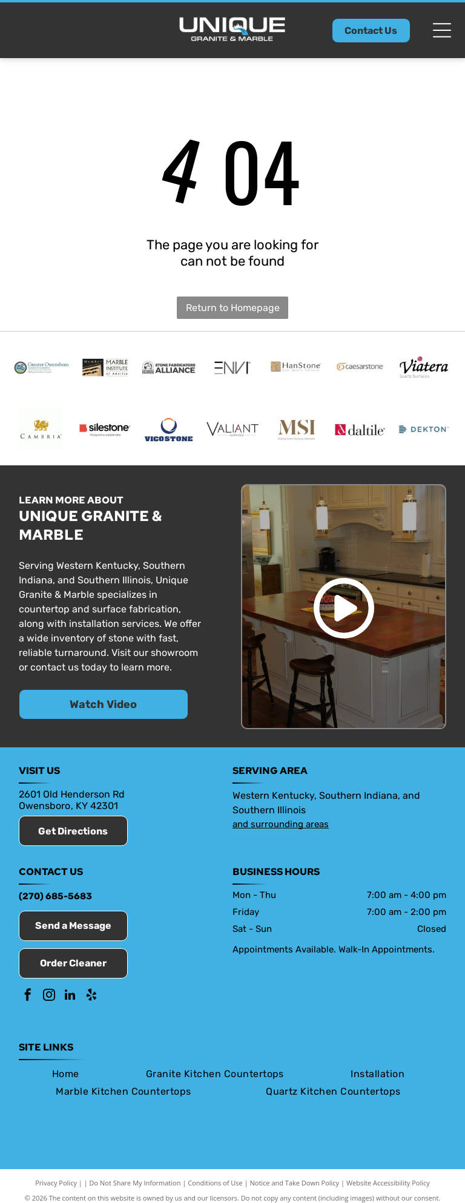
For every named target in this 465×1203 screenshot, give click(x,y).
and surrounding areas (280, 827)
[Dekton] (423, 432)
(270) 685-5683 (55, 899)
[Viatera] (423, 368)
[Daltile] (360, 432)
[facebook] (28, 999)
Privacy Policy (56, 1185)
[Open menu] (442, 30)
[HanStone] (296, 368)
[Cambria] (41, 432)
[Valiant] (232, 432)
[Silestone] (105, 432)
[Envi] (232, 368)
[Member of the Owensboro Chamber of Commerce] (41, 368)
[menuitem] (65, 1077)
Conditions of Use (215, 1185)
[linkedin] (70, 999)
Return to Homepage (233, 307)
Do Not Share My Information (135, 1185)
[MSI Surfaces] (296, 432)
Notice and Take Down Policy (295, 1185)
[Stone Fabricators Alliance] (168, 368)
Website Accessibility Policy (388, 1185)
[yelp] (91, 999)
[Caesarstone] (360, 368)
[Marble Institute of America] (105, 368)
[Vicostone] (168, 432)
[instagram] (49, 999)
